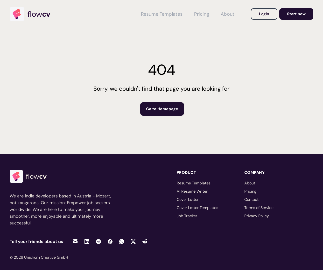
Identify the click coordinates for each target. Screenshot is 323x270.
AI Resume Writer (192, 191)
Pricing (250, 191)
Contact (251, 199)
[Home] (32, 14)
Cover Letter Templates (197, 207)
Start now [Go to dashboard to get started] (296, 13)
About (249, 183)
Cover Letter (188, 199)
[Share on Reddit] (145, 241)
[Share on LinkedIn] (87, 241)
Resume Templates (194, 183)
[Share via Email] (75, 241)
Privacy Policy (256, 215)
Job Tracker (187, 215)
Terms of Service (259, 207)
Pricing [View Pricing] (201, 14)
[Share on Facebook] (110, 241)
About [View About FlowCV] (227, 14)
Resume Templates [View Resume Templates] (162, 14)
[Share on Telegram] (98, 241)
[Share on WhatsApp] (121, 241)
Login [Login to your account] (264, 13)
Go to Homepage (162, 108)
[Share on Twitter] (133, 241)
